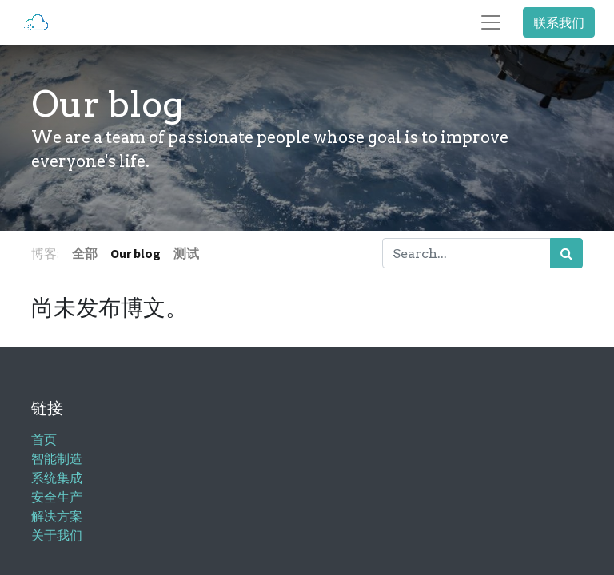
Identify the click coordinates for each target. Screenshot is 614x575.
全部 (85, 253)
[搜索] (566, 253)
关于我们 (56, 535)
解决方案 (56, 516)
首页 (44, 439)
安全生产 (56, 497)
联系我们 (558, 22)
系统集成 (56, 478)
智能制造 (56, 458)
